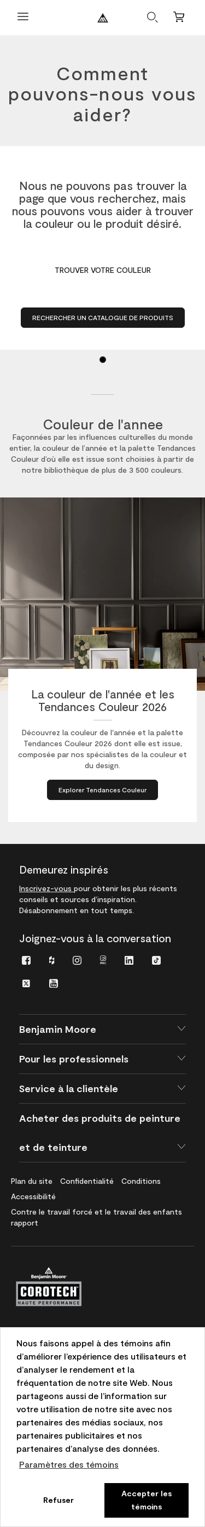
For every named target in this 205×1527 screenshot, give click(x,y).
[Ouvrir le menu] (23, 17)
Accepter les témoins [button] (146, 1500)
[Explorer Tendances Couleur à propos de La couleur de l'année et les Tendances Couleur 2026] (102, 790)
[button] (102, 1029)
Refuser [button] (58, 1499)
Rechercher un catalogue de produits (102, 317)
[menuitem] (26, 959)
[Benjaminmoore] (103, 18)
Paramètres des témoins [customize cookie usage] (69, 1464)
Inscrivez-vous (46, 888)
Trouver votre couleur (103, 270)
